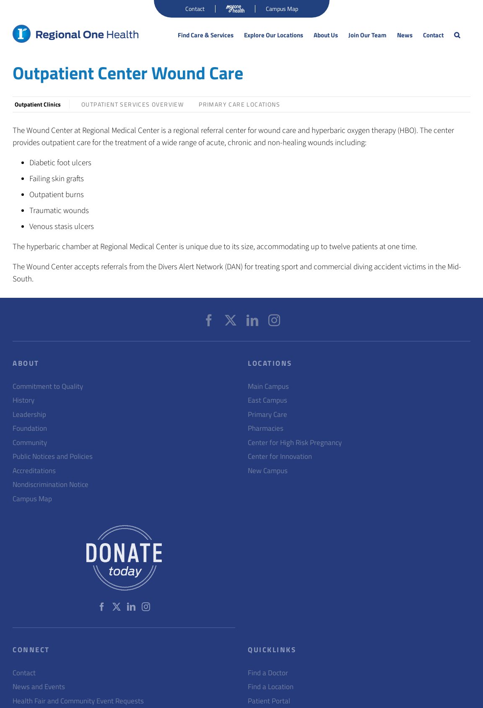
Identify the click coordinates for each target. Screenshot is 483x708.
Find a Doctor (268, 673)
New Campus (268, 471)
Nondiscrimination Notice (50, 484)
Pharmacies (265, 428)
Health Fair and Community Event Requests (78, 701)
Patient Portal (269, 701)
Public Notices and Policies (53, 456)
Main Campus (268, 386)
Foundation (30, 428)
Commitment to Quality (48, 386)
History (23, 400)
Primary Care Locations (239, 104)
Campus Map (32, 499)
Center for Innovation (280, 456)
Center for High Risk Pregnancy (295, 442)
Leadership (29, 414)
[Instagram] (274, 320)
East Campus (267, 400)
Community (30, 442)
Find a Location (270, 687)
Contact (24, 673)
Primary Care (267, 414)
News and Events (39, 687)
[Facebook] (209, 320)
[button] (457, 35)
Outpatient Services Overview (132, 104)
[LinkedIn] (252, 320)
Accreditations (34, 471)
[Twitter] (230, 320)
